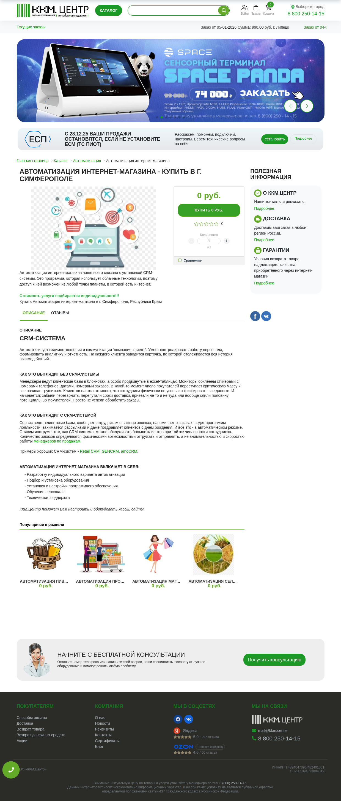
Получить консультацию (274, 659)
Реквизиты (104, 729)
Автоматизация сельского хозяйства (231, 581)
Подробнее (303, 138)
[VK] (188, 719)
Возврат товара (31, 729)
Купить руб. (209, 210)
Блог (99, 746)
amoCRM (129, 451)
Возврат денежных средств (41, 735)
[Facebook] (178, 719)
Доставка (25, 723)
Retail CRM (90, 451)
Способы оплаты (32, 717)
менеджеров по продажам (57, 441)
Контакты (103, 735)
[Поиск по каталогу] (223, 10)
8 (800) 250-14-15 (232, 783)
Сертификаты (107, 740)
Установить (275, 139)
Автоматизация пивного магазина (59, 581)
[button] (307, 106)
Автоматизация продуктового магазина (121, 581)
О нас (100, 717)
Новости (102, 723)
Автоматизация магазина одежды (170, 581)
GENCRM (110, 451)
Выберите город (310, 6)
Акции (22, 740)
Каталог (109, 10)
